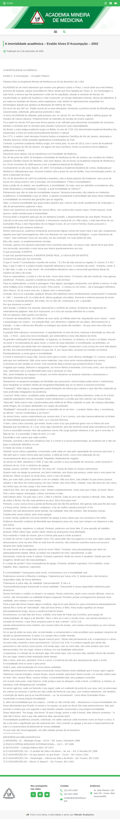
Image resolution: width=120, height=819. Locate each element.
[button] (55, 31)
